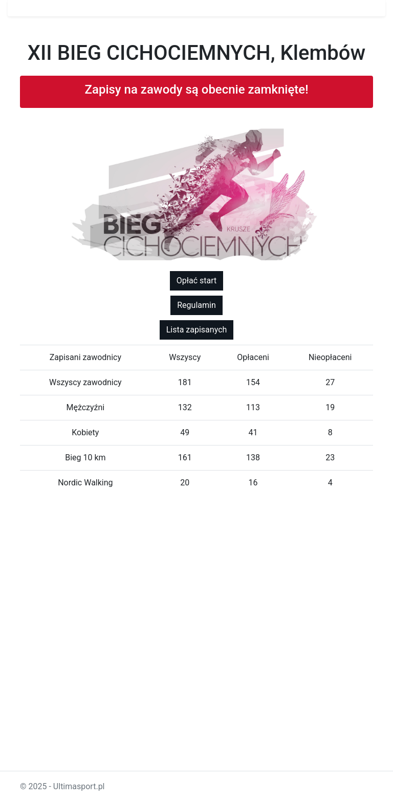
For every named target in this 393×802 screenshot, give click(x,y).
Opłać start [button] (197, 280)
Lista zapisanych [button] (196, 330)
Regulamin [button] (196, 305)
